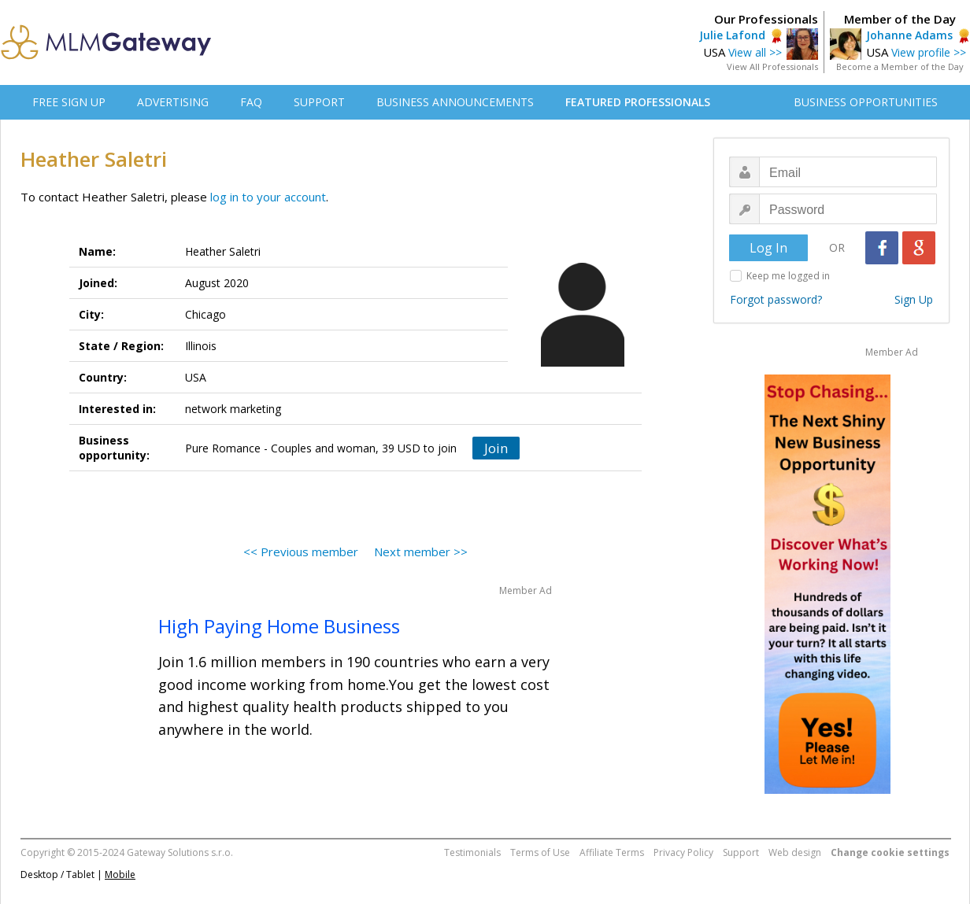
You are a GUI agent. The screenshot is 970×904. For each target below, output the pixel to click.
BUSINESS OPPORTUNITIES (866, 101)
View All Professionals (772, 66)
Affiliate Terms (611, 852)
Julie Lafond (732, 35)
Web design (794, 852)
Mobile (120, 874)
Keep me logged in (788, 275)
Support (741, 852)
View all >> (755, 52)
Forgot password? (776, 299)
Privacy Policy (683, 852)
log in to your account (268, 197)
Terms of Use (540, 852)
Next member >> (421, 551)
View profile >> (928, 52)
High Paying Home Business (279, 626)
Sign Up (913, 299)
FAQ (251, 101)
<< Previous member (300, 551)
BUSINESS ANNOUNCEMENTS (455, 101)
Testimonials (472, 852)
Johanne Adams (909, 35)
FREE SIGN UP (69, 101)
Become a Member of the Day (900, 66)
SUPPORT (319, 101)
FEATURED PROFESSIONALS (637, 101)
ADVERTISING (173, 101)
